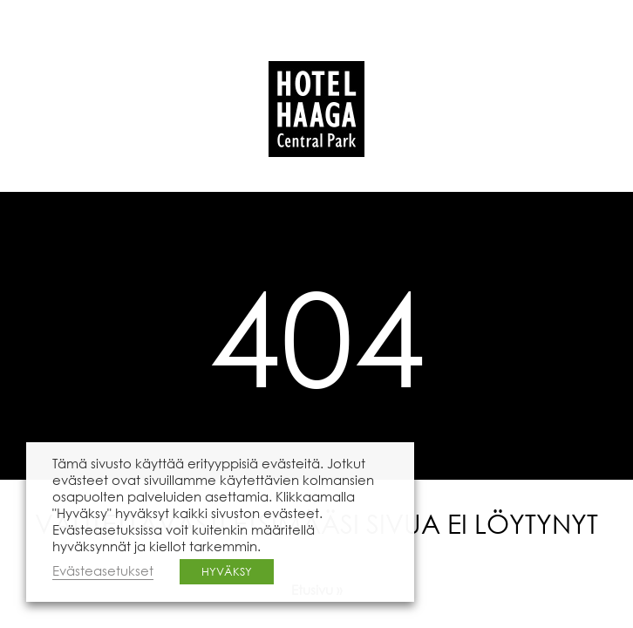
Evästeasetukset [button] (102, 570)
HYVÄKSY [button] (226, 571)
